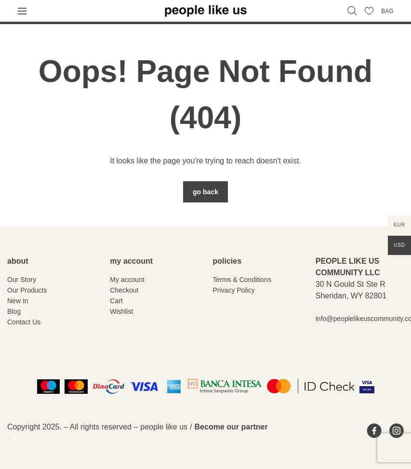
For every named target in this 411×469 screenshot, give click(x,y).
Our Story (21, 279)
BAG (387, 11)
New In (17, 301)
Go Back (205, 192)
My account (127, 279)
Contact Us (23, 322)
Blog (14, 311)
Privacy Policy (234, 290)
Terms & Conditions (242, 279)
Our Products (27, 290)
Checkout (124, 290)
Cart (116, 301)
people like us (163, 427)
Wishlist (121, 311)
